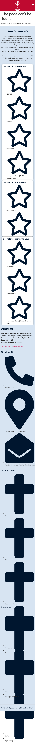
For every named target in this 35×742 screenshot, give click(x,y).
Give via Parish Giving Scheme (12, 347)
